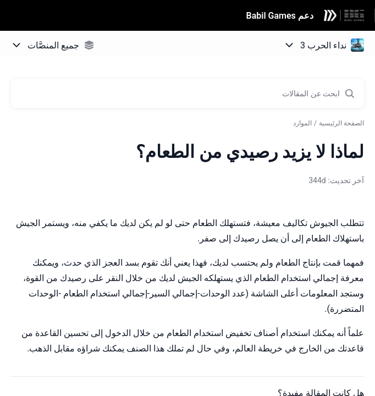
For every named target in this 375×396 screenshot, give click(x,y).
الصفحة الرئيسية (341, 123)
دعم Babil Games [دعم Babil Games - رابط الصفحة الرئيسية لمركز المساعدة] (279, 15)
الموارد (302, 123)
